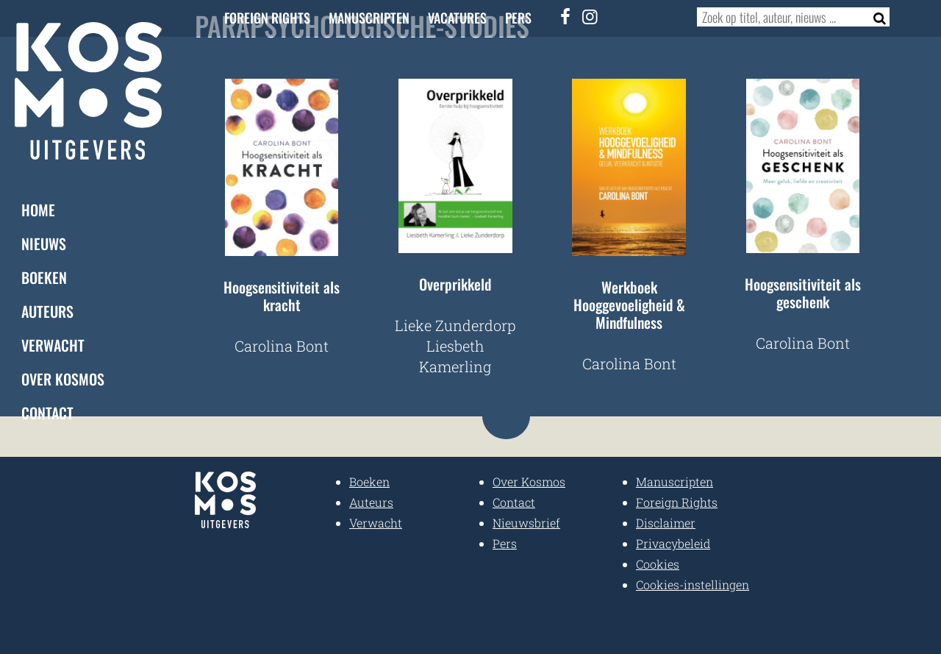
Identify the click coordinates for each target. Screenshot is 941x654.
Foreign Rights (267, 17)
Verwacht (53, 345)
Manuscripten (369, 17)
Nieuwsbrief (526, 522)
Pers (518, 17)
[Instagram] (590, 16)
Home (38, 210)
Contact (47, 413)
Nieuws (43, 243)
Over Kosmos (62, 379)
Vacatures (457, 17)
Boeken (44, 277)
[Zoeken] (875, 16)
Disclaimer (665, 522)
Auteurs (47, 311)
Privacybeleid (673, 543)
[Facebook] (566, 16)
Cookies (657, 564)
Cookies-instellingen (692, 584)
